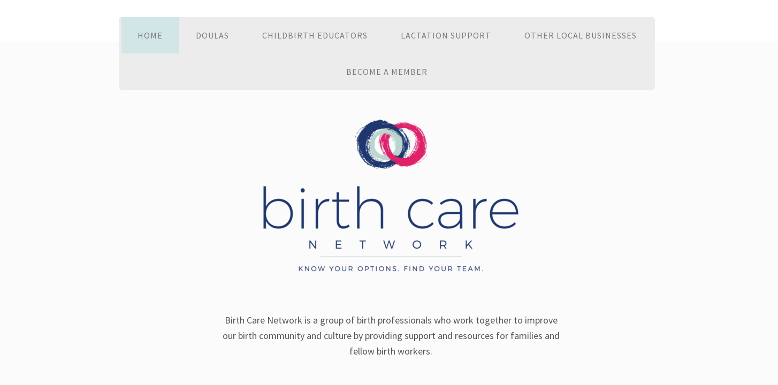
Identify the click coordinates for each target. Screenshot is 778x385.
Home (150, 35)
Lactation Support (446, 35)
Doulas (212, 35)
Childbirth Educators (315, 35)
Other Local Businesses (580, 35)
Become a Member (387, 71)
